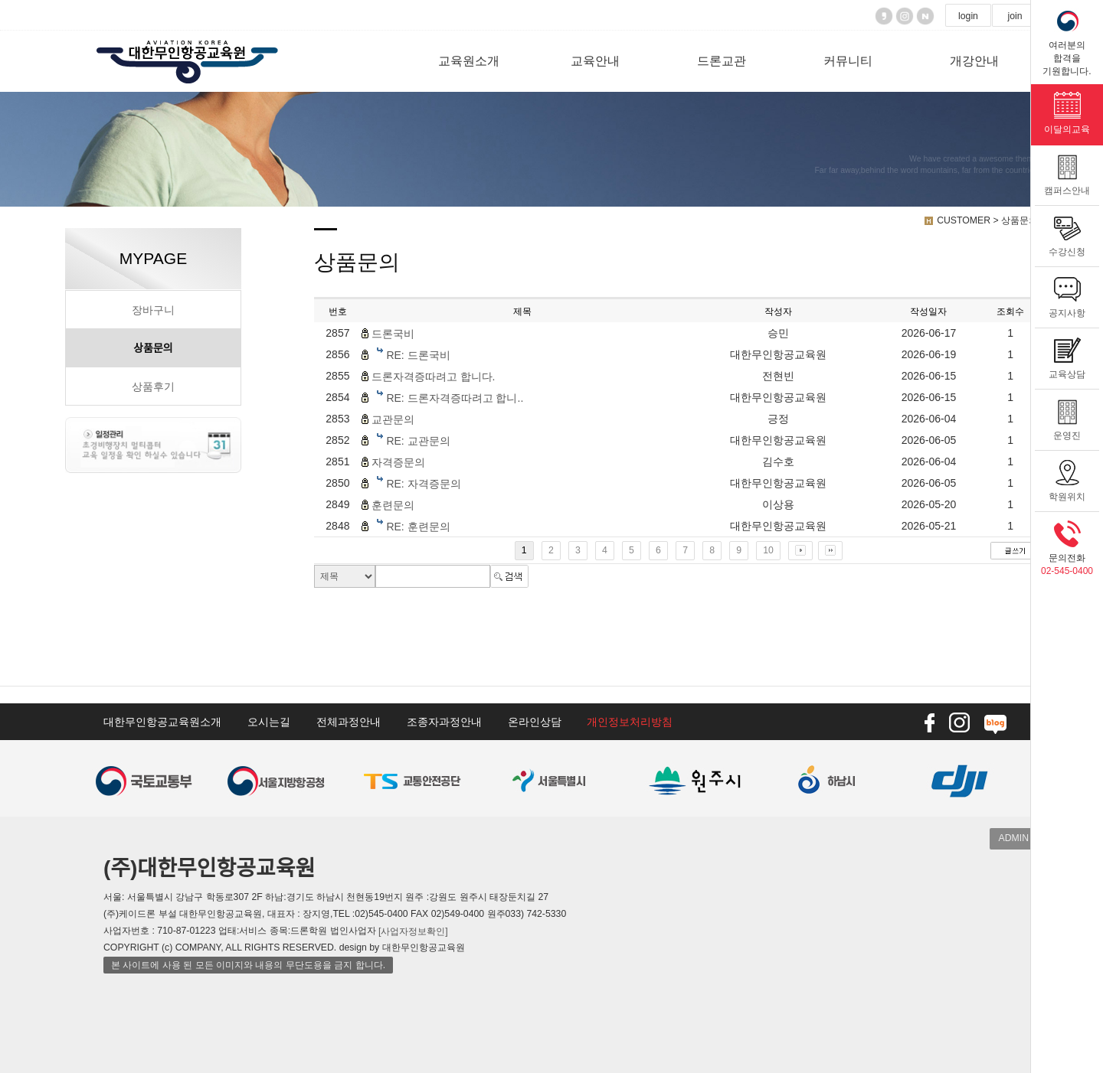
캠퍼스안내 (1067, 170)
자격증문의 (398, 462)
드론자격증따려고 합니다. (433, 376)
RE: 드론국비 (418, 355)
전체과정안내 (348, 722)
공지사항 (1067, 293)
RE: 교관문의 (418, 441)
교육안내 (595, 60)
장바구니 (153, 310)
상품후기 (153, 386)
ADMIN (1014, 838)
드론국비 (392, 334)
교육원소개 (468, 60)
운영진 (1067, 415)
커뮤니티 (847, 60)
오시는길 (268, 722)
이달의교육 (1067, 109)
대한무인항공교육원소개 (162, 722)
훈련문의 (392, 505)
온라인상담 (534, 722)
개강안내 (974, 60)
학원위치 (1067, 477)
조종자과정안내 (444, 722)
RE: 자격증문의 (423, 484)
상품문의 (153, 348)
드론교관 (721, 60)
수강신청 (1067, 232)
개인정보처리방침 (630, 722)
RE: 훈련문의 (418, 526)
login (968, 16)
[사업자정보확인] (413, 930)
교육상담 (1067, 354)
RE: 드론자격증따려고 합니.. (454, 398)
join (1014, 16)
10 (768, 550)
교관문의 (392, 419)
